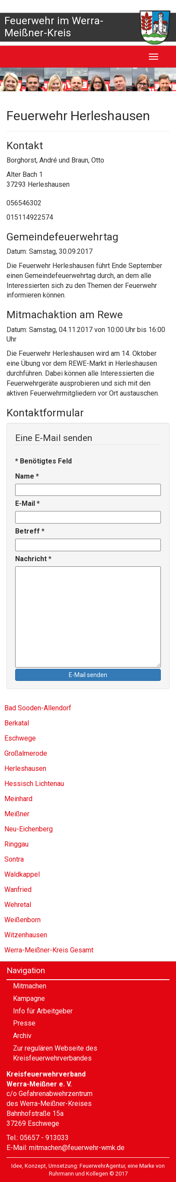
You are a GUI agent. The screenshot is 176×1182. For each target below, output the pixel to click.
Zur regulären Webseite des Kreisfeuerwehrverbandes (55, 1053)
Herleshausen (25, 768)
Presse (24, 1023)
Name (27, 476)
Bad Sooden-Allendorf (37, 708)
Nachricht (33, 559)
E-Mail (27, 503)
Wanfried (18, 889)
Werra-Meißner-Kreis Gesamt (48, 950)
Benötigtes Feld (43, 461)
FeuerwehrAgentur (102, 1166)
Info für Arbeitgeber (43, 1011)
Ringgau (16, 844)
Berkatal (16, 723)
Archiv (22, 1036)
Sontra (14, 859)
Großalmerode (25, 753)
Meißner (16, 814)
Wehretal (17, 905)
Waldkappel (22, 874)
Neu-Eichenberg (28, 829)
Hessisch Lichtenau (34, 783)
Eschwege (20, 738)
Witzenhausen (25, 935)
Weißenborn (22, 920)
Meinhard (18, 799)
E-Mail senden (88, 674)
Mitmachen (29, 986)
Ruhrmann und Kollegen (78, 1173)
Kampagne (29, 998)
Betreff (30, 531)
